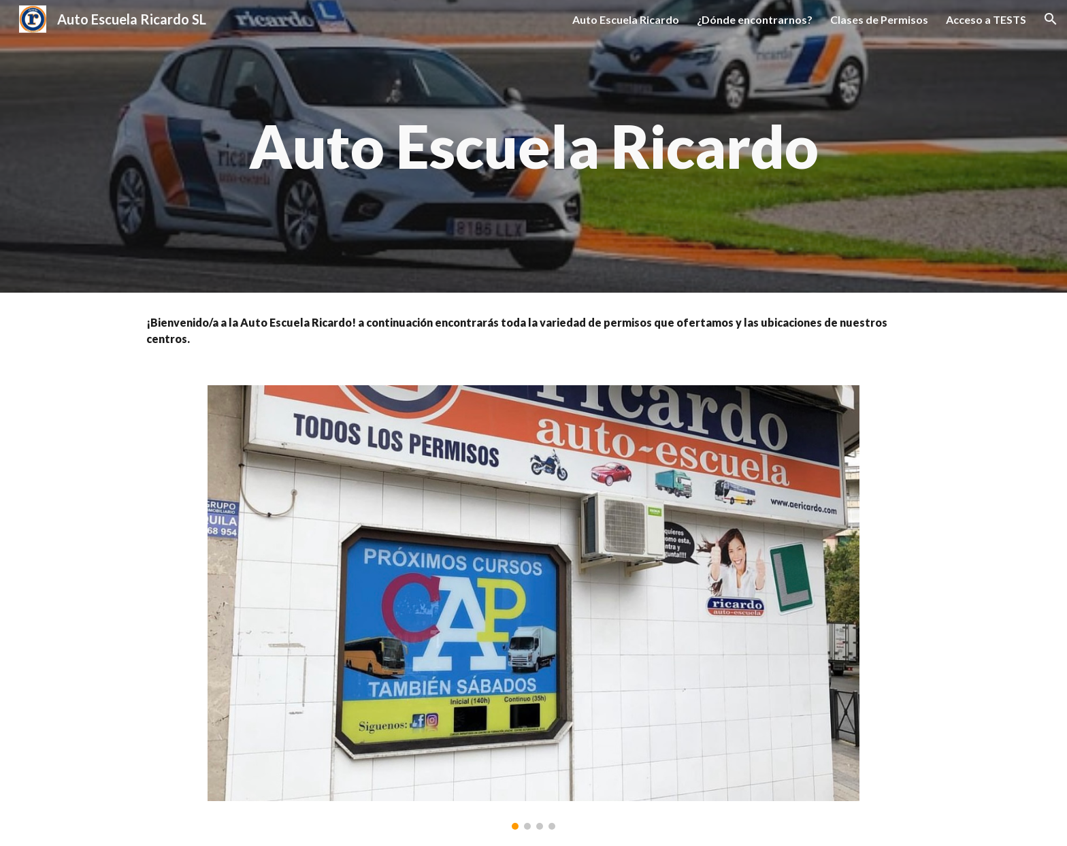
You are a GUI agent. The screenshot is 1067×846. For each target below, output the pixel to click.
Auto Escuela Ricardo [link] (625, 19)
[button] (1050, 19)
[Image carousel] (533, 607)
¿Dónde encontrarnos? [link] (754, 19)
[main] (533, 146)
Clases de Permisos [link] (879, 19)
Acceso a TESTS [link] (986, 19)
